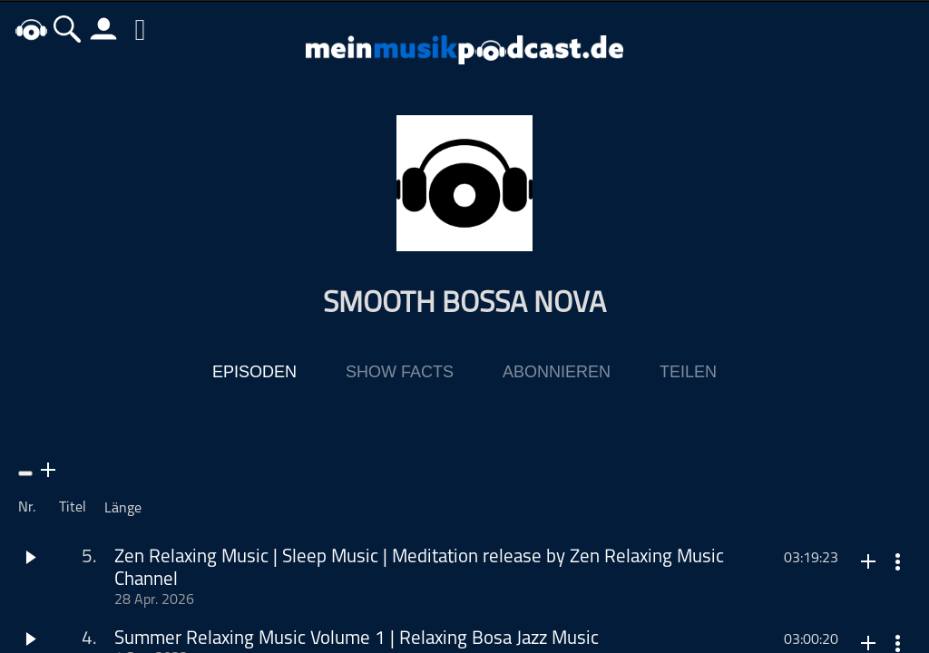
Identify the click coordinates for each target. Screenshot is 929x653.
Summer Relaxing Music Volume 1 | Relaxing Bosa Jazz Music (356, 639)
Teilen (688, 373)
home (32, 28)
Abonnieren (557, 373)
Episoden (254, 373)
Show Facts (400, 373)
